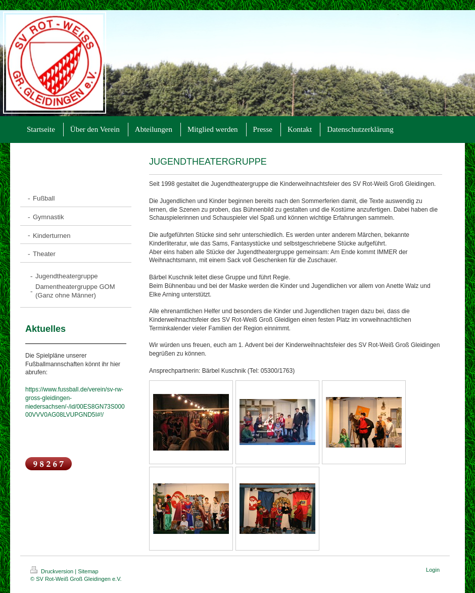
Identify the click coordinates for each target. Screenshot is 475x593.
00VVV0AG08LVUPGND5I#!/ (64, 414)
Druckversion (52, 571)
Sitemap (88, 571)
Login (433, 570)
